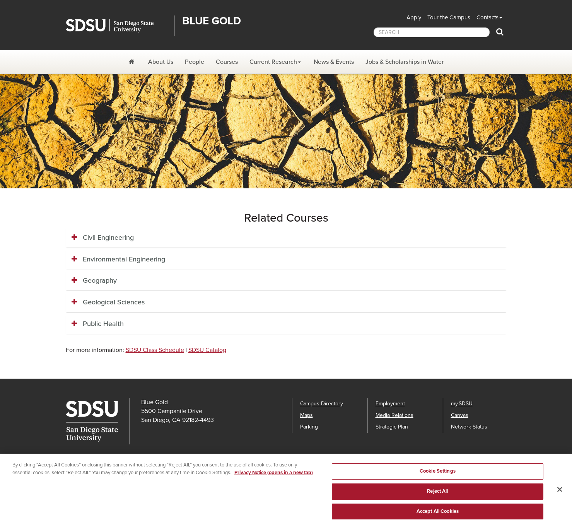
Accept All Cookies (438, 515)
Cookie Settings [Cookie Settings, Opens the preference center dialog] (438, 475)
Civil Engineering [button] (108, 237)
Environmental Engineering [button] (124, 259)
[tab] (286, 238)
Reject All (437, 495)
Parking (309, 427)
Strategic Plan (392, 427)
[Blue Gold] (132, 61)
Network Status (469, 427)
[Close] (559, 493)
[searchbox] (432, 32)
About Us (160, 62)
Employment (390, 403)
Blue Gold (211, 20)
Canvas (459, 415)
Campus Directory (321, 403)
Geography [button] (100, 280)
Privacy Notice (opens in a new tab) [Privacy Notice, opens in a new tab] (273, 476)
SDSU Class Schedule (155, 350)
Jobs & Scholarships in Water (404, 62)
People (194, 62)
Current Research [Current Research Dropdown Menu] (273, 62)
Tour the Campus (448, 17)
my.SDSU (462, 403)
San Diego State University (117, 25)
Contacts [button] (487, 17)
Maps (306, 415)
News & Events (334, 62)
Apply (413, 17)
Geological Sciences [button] (114, 302)
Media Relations (394, 415)
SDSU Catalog (207, 350)
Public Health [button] (103, 323)
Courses (227, 62)
